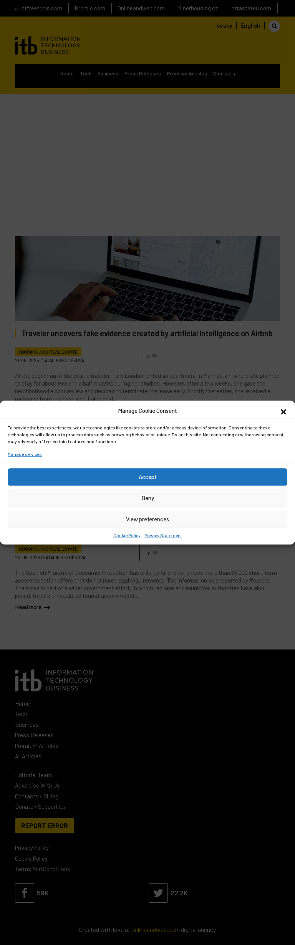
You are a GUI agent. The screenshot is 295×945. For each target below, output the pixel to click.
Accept (148, 476)
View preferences (147, 519)
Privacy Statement (163, 535)
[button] (283, 411)
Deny (147, 497)
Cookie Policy (127, 535)
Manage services (25, 454)
